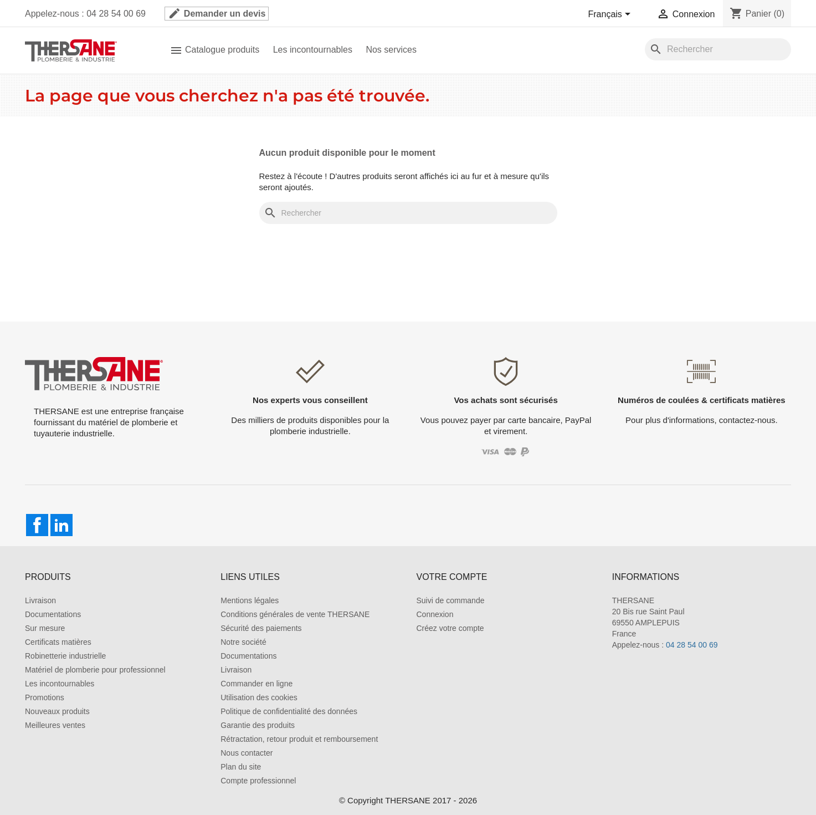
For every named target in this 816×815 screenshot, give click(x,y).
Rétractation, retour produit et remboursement (299, 739)
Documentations (53, 614)
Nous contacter (246, 752)
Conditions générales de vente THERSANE (294, 614)
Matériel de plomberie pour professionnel (95, 669)
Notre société (243, 642)
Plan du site (240, 766)
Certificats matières (58, 642)
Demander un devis (216, 14)
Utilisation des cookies (258, 697)
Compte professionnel (258, 780)
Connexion (435, 614)
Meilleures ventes (55, 725)
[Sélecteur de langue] (611, 15)
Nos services (391, 49)
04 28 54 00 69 (691, 644)
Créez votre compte (450, 628)
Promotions (44, 697)
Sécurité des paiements (260, 628)
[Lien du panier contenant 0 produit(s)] (757, 13)
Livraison (40, 600)
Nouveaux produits (57, 711)
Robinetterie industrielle (65, 655)
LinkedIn (61, 525)
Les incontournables (312, 49)
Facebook (37, 525)
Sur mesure (45, 628)
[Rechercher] (718, 49)
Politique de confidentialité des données (288, 711)
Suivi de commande (451, 600)
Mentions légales (249, 600)
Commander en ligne (256, 683)
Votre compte (452, 577)
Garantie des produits (257, 725)
